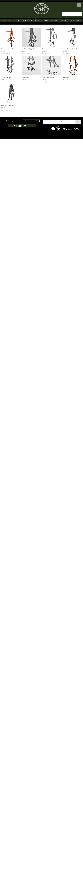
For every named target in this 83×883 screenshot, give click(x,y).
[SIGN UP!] (22, 125)
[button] (79, 4)
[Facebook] (53, 128)
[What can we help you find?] (57, 122)
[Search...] (72, 14)
